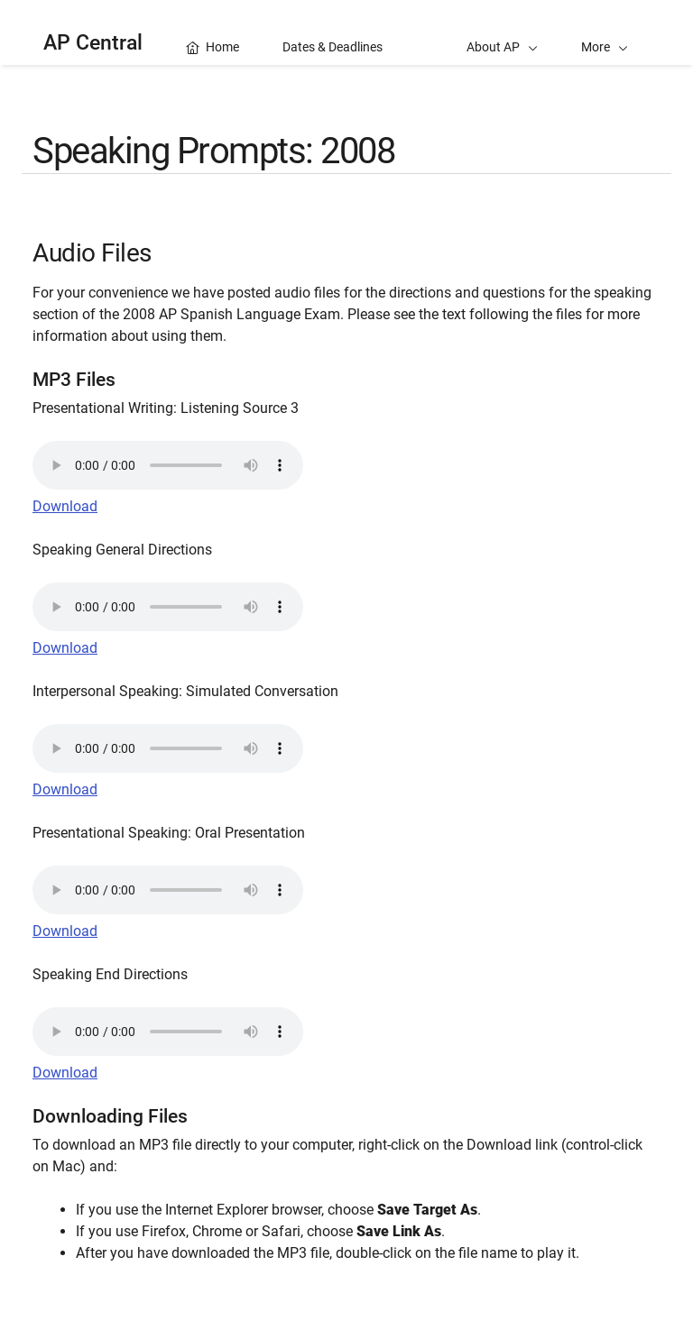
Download (64, 506)
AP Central (93, 43)
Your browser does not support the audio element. (167, 465)
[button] (604, 32)
